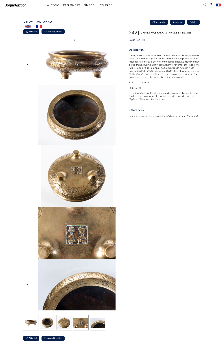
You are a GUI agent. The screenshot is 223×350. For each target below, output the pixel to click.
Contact (106, 5)
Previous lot (159, 22)
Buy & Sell (90, 5)
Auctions (53, 5)
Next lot (177, 22)
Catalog (193, 22)
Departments (71, 5)
